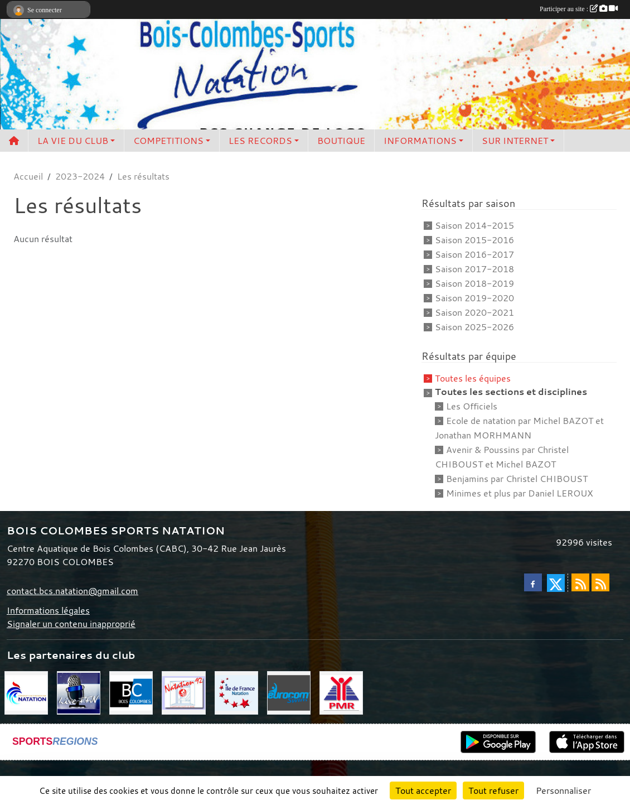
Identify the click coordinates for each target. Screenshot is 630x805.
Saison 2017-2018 (474, 269)
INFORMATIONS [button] (420, 140)
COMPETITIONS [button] (168, 140)
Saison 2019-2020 (474, 298)
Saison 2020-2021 (474, 312)
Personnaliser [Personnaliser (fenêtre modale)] (563, 790)
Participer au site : (579, 9)
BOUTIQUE (341, 140)
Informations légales (48, 610)
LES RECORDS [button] (260, 140)
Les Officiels (471, 406)
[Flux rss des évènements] (600, 582)
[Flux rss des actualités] (580, 582)
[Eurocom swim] (289, 692)
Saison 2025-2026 (474, 327)
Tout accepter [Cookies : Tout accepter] (423, 790)
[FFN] (26, 692)
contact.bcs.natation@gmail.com (72, 591)
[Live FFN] (78, 692)
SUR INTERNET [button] (515, 140)
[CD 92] (183, 692)
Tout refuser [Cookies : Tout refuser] (493, 790)
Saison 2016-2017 (474, 254)
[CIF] (236, 692)
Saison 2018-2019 (474, 283)
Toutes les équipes (473, 378)
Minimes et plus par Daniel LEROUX (519, 493)
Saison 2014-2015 (474, 225)
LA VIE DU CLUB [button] (72, 140)
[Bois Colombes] (131, 692)
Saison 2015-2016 (474, 240)
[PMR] (341, 692)
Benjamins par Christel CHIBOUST (517, 479)
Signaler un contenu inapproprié (71, 624)
